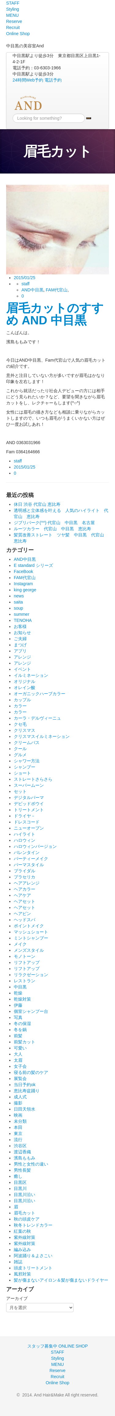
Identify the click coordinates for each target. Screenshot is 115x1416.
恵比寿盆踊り (27, 1090)
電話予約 (53, 80)
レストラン (24, 980)
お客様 (20, 626)
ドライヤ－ (24, 815)
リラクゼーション (31, 974)
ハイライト (24, 834)
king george (25, 589)
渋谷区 (20, 1145)
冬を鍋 (20, 1029)
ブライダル (24, 870)
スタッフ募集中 (42, 1346)
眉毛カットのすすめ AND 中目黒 (55, 314)
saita (18, 602)
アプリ (20, 650)
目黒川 (20, 1188)
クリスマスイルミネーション (42, 736)
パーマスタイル (29, 864)
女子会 (20, 1066)
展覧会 (20, 1078)
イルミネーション (31, 675)
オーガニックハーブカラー (39, 693)
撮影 (18, 1102)
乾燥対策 (22, 999)
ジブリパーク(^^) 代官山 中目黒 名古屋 (54, 522)
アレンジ (22, 657)
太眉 (18, 1060)
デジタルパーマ (29, 797)
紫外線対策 (24, 1237)
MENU (12, 15)
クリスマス (24, 730)
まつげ (20, 644)
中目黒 (20, 986)
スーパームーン (29, 785)
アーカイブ (17, 1298)
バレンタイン (27, 852)
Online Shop (18, 33)
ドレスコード (27, 821)
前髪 (18, 1035)
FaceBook (23, 571)
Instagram (23, 583)
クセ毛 (20, 724)
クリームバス (27, 742)
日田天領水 (24, 1109)
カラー (20, 705)
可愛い (20, 1048)
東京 (18, 1133)
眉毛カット (24, 1212)
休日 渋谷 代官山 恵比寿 (37, 504)
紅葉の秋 (22, 1231)
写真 (18, 1017)
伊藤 (18, 1005)
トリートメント (29, 809)
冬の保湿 (22, 1023)
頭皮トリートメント (33, 1267)
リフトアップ (27, 962)
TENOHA (23, 620)
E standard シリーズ (33, 565)
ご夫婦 (20, 638)
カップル (22, 699)
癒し (18, 1176)
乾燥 (18, 993)
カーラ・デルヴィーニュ (37, 718)
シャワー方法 (27, 760)
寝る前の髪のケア (31, 1072)
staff (25, 283)
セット (20, 791)
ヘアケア (22, 895)
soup (18, 608)
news (19, 595)
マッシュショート (31, 931)
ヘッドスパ (24, 919)
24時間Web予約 (28, 80)
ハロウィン (24, 840)
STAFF (12, 3)
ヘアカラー (24, 889)
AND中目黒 (32, 289)
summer (21, 614)
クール (20, 748)
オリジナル (24, 681)
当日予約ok (25, 1084)
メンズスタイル (29, 950)
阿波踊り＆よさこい (33, 1255)
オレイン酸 (24, 687)
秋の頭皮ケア (27, 1219)
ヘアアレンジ (27, 883)
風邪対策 (22, 1274)
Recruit (13, 27)
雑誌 (18, 1261)
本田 (18, 1127)
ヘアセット (24, 901)
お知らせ (22, 632)
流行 (18, 1139)
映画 (18, 1115)
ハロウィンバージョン (35, 846)
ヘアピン (22, 913)
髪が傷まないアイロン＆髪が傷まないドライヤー (61, 1280)
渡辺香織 (22, 1151)
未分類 (20, 1121)
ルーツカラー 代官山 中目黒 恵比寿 (52, 528)
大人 (18, 1054)
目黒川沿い (24, 1194)
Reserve (14, 21)
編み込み (22, 1249)
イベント (22, 669)
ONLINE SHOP (73, 1346)
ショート (22, 773)
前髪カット (24, 1041)
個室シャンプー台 (31, 1011)
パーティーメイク (31, 858)
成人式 (20, 1096)
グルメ (20, 754)
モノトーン (24, 956)
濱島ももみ (24, 1157)
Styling (12, 9)
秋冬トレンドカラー (33, 1225)
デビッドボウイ (29, 803)
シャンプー (24, 767)
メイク (20, 944)
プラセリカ (24, 876)
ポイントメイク (29, 925)
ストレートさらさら (33, 779)
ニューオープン (29, 828)
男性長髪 (22, 1170)
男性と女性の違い (31, 1164)
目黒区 (20, 1182)
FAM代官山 (56, 289)
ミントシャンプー (31, 938)
